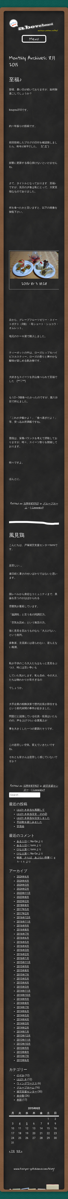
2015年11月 (23, 962)
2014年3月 (23, 1023)
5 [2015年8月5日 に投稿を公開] (27, 1123)
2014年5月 (23, 1015)
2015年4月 (23, 982)
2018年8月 (23, 905)
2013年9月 (23, 1048)
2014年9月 (23, 999)
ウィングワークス (27, 1083)
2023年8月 (23, 897)
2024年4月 (23, 880)
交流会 (20, 826)
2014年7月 (23, 1007)
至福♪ (15, 79)
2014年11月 (23, 990)
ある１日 (22, 841)
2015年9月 (23, 966)
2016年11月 (23, 921)
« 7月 (12, 1151)
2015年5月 (23, 978)
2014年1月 (23, 1031)
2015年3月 (23, 986)
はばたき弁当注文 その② (32, 814)
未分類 (20, 1095)
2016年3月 (23, 950)
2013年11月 (23, 1039)
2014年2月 (23, 1027)
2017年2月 (23, 913)
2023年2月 (23, 901)
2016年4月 (23, 946)
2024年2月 (23, 888)
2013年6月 (23, 1060)
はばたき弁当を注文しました (33, 818)
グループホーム (25, 1087)
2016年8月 (23, 929)
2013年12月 (23, 1035)
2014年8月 (23, 1003)
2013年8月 (23, 1052)
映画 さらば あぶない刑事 (33, 857)
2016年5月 (23, 942)
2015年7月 (23, 974)
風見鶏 (16, 535)
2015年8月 (23, 970)
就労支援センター (27, 1091)
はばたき (22, 1079)
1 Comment (37, 507)
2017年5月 (23, 909)
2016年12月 (23, 917)
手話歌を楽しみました (29, 822)
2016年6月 (23, 937)
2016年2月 (23, 954)
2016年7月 (23, 933)
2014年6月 (23, 1011)
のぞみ (20, 1075)
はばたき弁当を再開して (31, 809)
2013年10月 (23, 1043)
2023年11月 (23, 893)
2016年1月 (23, 958)
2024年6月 (23, 876)
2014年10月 (23, 995)
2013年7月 (23, 1056)
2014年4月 (23, 1019)
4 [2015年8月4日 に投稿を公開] (19, 1123)
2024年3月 (23, 884)
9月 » (19, 1151)
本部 (19, 1099)
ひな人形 (22, 849)
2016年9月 (23, 925)
